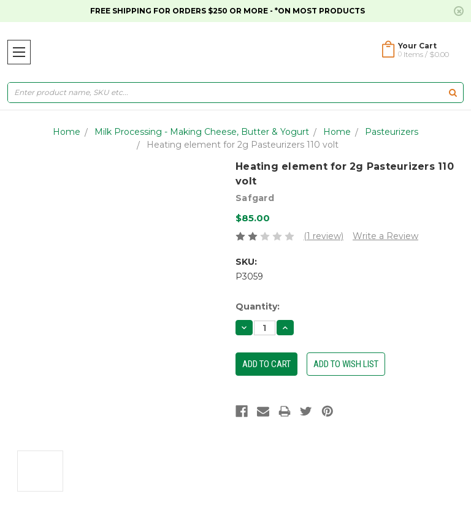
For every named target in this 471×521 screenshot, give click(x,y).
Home (66, 131)
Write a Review (385, 235)
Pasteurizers (391, 131)
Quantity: (258, 306)
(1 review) (323, 235)
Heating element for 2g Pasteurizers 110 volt (243, 144)
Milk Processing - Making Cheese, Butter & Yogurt (201, 131)
